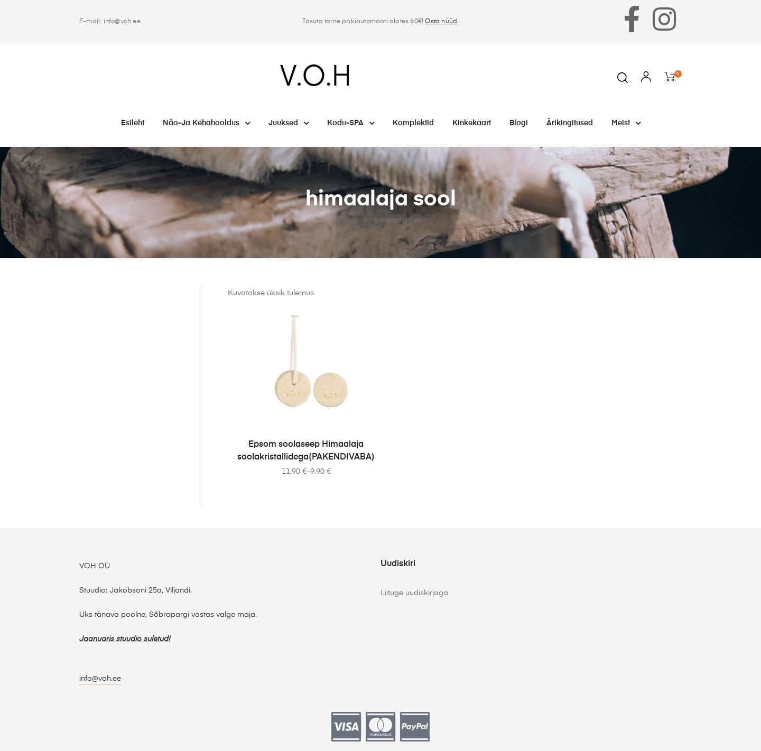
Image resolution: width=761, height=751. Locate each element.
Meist (626, 123)
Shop (347, 220)
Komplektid (413, 123)
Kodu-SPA (350, 123)
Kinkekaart (471, 123)
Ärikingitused (569, 123)
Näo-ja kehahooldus (206, 123)
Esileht (132, 123)
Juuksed (288, 123)
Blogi (518, 123)
